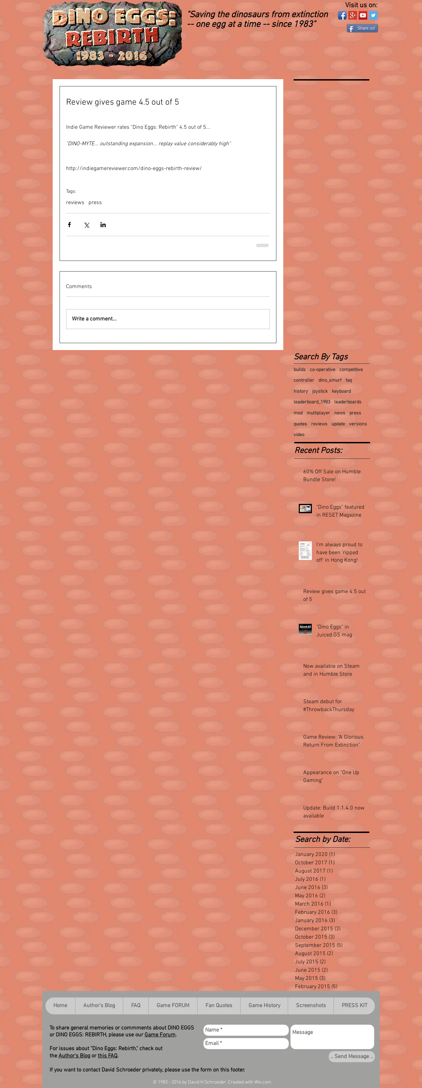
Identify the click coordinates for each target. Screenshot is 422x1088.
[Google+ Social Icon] (352, 15)
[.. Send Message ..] (352, 1056)
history (301, 391)
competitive (351, 370)
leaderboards (347, 402)
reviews (75, 202)
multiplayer (318, 413)
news (339, 413)
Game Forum (160, 1035)
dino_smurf (329, 380)
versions (358, 424)
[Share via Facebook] (69, 224)
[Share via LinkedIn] (103, 224)
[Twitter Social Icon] (373, 15)
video (299, 435)
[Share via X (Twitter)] (86, 224)
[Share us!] (362, 28)
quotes (300, 424)
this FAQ (107, 1056)
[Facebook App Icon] (342, 15)
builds (300, 370)
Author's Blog (74, 1056)
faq (349, 380)
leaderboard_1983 (312, 402)
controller (304, 380)
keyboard (341, 391)
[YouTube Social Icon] (363, 15)
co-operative (322, 370)
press (95, 202)
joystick (320, 391)
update (338, 424)
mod (298, 413)
